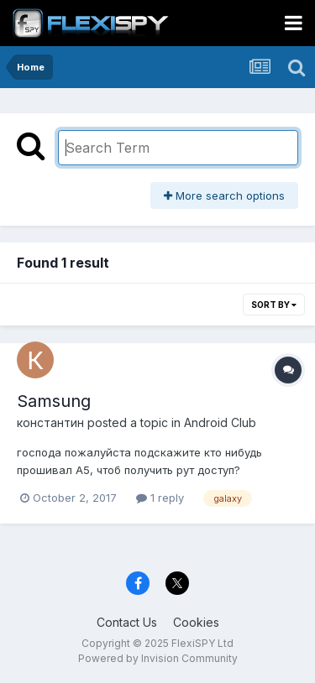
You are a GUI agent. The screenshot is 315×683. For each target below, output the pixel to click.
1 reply (160, 497)
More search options (224, 195)
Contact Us (127, 622)
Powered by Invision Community (158, 658)
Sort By (274, 305)
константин (50, 422)
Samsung (54, 401)
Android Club (220, 422)
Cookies (196, 622)
